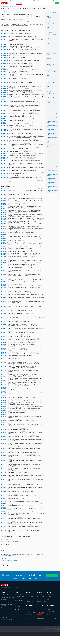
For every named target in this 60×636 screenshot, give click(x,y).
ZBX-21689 (3, 450)
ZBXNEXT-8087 (4, 33)
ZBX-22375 (3, 210)
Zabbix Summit (50, 594)
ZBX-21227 (3, 236)
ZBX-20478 (3, 431)
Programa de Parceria (41, 594)
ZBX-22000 (3, 376)
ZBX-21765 (3, 416)
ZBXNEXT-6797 (4, 166)
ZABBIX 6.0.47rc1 (51, 34)
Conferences (49, 596)
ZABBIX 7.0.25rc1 (51, 93)
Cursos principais (29, 610)
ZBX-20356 (3, 360)
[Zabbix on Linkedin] (55, 629)
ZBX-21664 (3, 528)
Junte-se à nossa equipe (40, 613)
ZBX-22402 (3, 190)
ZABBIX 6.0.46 (50, 68)
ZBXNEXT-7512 (4, 140)
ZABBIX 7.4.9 (50, 82)
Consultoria (28, 598)
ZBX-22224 (3, 313)
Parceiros (39, 592)
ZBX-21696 (3, 338)
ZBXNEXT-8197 (4, 78)
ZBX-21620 (3, 410)
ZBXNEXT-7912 (4, 157)
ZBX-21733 (3, 460)
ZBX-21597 (3, 226)
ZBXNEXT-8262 (4, 36)
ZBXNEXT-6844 (4, 120)
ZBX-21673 (3, 464)
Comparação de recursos (20, 596)
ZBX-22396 (3, 200)
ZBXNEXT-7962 (4, 80)
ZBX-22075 (3, 291)
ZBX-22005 (3, 324)
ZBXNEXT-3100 (4, 84)
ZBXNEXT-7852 (4, 177)
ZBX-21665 (3, 267)
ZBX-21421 (3, 518)
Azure (16, 613)
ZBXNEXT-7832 (4, 175)
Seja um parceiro (40, 596)
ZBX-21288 (3, 308)
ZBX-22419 (3, 194)
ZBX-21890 (3, 297)
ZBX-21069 (3, 273)
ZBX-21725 (3, 487)
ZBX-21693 (3, 500)
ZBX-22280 (3, 221)
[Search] (43, 0)
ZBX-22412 (3, 198)
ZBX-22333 (3, 218)
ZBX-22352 (3, 216)
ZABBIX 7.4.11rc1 (51, 49)
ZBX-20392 (3, 435)
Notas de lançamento (12, 6)
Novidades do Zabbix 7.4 (6, 602)
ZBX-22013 (3, 327)
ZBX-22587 (3, 206)
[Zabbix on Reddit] (52, 629)
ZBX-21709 (3, 475)
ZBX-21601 (3, 382)
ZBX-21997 (3, 378)
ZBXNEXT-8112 (4, 77)
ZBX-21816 (3, 402)
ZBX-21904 (3, 330)
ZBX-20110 (3, 315)
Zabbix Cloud (18, 600)
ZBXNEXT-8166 (4, 53)
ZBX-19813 (3, 404)
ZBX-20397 (3, 358)
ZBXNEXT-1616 (4, 170)
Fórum (48, 609)
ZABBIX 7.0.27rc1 (51, 53)
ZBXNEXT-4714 (4, 118)
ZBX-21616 (3, 420)
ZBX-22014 (3, 357)
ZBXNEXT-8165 (4, 48)
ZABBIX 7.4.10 (50, 60)
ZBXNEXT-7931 (4, 162)
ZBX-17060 (3, 501)
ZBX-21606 (3, 472)
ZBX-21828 (3, 400)
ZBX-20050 (3, 370)
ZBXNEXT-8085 (4, 108)
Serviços (28, 592)
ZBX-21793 (3, 332)
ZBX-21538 (3, 243)
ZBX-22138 (3, 300)
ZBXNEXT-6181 (4, 169)
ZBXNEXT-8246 (4, 49)
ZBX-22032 (3, 231)
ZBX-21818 (3, 397)
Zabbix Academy (29, 618)
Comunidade (50, 605)
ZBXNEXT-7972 (4, 143)
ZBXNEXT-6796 (4, 42)
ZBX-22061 (3, 234)
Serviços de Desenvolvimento (11, 560)
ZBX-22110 (3, 306)
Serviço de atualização (5, 554)
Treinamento (7, 558)
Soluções (3, 613)
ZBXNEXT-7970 (4, 150)
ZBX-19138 (3, 269)
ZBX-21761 (3, 387)
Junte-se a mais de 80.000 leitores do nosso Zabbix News (13, 628)
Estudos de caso (4, 617)
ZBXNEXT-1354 (4, 71)
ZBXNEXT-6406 (4, 180)
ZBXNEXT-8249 (4, 46)
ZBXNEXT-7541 (4, 242)
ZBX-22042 (3, 334)
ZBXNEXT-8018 (4, 139)
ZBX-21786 (3, 422)
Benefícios (17, 603)
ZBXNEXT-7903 (4, 122)
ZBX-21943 (3, 380)
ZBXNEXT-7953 (4, 135)
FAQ (16, 598)
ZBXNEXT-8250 (4, 60)
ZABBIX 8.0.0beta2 (52, 12)
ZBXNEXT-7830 (4, 173)
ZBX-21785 (3, 414)
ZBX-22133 (3, 253)
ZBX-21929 (3, 391)
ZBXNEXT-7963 (4, 99)
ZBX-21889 (3, 274)
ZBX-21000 (3, 436)
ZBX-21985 (3, 321)
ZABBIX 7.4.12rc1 (51, 27)
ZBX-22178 (3, 238)
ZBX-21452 (3, 463)
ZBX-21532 (3, 442)
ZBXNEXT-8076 (4, 101)
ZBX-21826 (3, 293)
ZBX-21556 (3, 251)
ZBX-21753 (3, 348)
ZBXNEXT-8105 (4, 38)
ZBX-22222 (3, 232)
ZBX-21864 (3, 373)
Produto (3, 592)
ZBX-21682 (3, 495)
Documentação (4, 610)
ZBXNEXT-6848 (4, 90)
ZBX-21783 (3, 284)
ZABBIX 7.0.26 (50, 64)
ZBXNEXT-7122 (4, 136)
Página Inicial (3, 6)
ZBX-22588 (3, 204)
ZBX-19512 (3, 493)
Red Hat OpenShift (19, 616)
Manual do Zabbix (6, 541)
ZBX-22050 (3, 427)
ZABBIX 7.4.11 (50, 38)
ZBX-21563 (3, 277)
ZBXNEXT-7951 (4, 74)
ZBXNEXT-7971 (4, 160)
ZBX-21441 (3, 317)
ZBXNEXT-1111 (4, 44)
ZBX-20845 (3, 312)
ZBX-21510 (3, 490)
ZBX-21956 (3, 246)
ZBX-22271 (3, 212)
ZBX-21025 (3, 484)
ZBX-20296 (3, 432)
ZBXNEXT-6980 (4, 130)
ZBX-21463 (3, 452)
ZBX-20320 (3, 406)
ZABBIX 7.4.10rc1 (51, 71)
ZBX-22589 (3, 203)
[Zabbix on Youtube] (58, 629)
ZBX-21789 (3, 349)
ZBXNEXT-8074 (4, 62)
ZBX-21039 (3, 342)
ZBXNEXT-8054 (4, 73)
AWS (16, 611)
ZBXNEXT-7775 (4, 66)
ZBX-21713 (3, 287)
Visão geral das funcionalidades (7, 597)
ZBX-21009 (3, 526)
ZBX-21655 (3, 443)
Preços (16, 592)
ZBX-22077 (3, 264)
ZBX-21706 (3, 491)
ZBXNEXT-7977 (4, 88)
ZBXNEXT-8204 (4, 57)
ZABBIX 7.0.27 (50, 42)
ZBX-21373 (3, 388)
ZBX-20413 (3, 353)
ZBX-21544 (3, 520)
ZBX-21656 (3, 455)
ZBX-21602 (3, 228)
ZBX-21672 (3, 498)
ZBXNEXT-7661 (4, 172)
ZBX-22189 (3, 223)
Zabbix (4, 3)
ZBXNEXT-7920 (4, 153)
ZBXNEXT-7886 (4, 112)
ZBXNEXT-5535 (4, 513)
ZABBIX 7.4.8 (50, 97)
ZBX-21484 (3, 486)
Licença (2, 607)
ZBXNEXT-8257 (4, 35)
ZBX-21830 (3, 399)
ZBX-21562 (3, 478)
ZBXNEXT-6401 (4, 144)
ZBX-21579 (3, 516)
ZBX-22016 (3, 319)
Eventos (49, 592)
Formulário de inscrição (41, 601)
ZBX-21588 (3, 429)
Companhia (40, 605)
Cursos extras (29, 614)
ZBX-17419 (3, 392)
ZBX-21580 (3, 511)
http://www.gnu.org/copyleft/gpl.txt (14, 19)
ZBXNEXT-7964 (4, 86)
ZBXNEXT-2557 (4, 163)
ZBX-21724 (3, 467)
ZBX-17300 (3, 454)
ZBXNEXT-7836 (4, 39)
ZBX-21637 (3, 479)
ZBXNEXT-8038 (4, 147)
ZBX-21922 (3, 344)
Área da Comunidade (51, 618)
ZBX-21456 (3, 439)
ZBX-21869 (3, 408)
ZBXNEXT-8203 (4, 43)
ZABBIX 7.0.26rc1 (51, 75)
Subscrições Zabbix (19, 594)
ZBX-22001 (3, 374)
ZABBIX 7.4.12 (50, 16)
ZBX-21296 (3, 362)
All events (49, 602)
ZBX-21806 (3, 346)
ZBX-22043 (3, 262)
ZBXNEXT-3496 (4, 167)
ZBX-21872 (3, 339)
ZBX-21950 (3, 296)
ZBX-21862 (3, 266)
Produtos (7, 6)
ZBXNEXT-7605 (4, 68)
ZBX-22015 (3, 294)
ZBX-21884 (3, 366)
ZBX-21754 (3, 260)
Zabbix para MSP (29, 596)
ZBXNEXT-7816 (4, 148)
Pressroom (39, 616)
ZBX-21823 (3, 424)
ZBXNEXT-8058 (4, 115)
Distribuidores (39, 598)
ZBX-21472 (3, 352)
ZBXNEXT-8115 (4, 82)
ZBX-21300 (3, 328)
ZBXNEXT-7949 (4, 123)
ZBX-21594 (3, 369)
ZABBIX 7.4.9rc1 (51, 90)
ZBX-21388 (3, 503)
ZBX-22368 (3, 196)
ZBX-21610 (3, 497)
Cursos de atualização (30, 612)
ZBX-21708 (3, 471)
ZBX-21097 (3, 508)
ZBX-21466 (3, 530)
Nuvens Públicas (19, 609)
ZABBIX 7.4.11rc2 (51, 46)
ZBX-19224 (3, 474)
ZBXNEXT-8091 (4, 59)
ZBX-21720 (3, 285)
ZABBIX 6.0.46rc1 (51, 79)
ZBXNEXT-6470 (4, 129)
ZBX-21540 (3, 301)
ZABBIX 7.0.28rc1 (51, 31)
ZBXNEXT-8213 (4, 69)
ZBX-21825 (3, 412)
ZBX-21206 (3, 355)
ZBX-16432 (3, 384)
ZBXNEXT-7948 (4, 125)
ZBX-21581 (3, 522)
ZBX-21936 (3, 254)
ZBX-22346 (3, 214)
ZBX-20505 (3, 458)
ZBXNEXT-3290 (4, 158)
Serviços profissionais (22, 553)
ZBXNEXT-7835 (4, 92)
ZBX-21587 (3, 304)
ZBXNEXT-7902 (4, 151)
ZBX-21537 (3, 482)
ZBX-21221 (3, 336)
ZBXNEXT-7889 (4, 96)
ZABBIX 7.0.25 (50, 86)
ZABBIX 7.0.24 (50, 101)
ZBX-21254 (3, 258)
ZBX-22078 (3, 219)
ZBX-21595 (3, 365)
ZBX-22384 (3, 208)
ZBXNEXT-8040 (4, 132)
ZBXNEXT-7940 (4, 133)
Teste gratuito (17, 606)
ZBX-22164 (3, 256)
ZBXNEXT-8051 (4, 116)
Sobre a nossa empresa (41, 610)
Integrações (3, 599)
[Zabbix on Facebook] (49, 629)
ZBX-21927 (3, 323)
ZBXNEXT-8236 (4, 63)
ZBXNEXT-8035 (4, 155)
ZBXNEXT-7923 (4, 65)
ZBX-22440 (3, 188)
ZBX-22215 (3, 248)
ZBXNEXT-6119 (4, 105)
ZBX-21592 (3, 270)
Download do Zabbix (52, 575)
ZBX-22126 (3, 289)
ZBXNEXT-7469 (4, 127)
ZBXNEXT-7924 (4, 110)
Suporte (27, 594)
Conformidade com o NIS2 (6, 619)
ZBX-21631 (3, 395)
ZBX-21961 (3, 281)
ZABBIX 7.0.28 (50, 20)
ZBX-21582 (3, 468)
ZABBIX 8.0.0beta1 (52, 57)
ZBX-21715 (3, 419)
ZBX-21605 (3, 507)
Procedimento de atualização (9, 546)
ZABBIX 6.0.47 (50, 23)
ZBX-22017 (3, 279)
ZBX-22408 (3, 192)
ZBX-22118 (3, 250)
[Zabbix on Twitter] (46, 629)
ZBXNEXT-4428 (4, 94)
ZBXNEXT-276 (4, 113)
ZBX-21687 (3, 448)
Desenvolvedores (50, 611)
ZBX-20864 (3, 505)
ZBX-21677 (3, 446)
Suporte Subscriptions (9, 557)
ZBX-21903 (3, 341)
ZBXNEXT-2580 (4, 103)
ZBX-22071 (3, 310)
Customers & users (40, 618)
